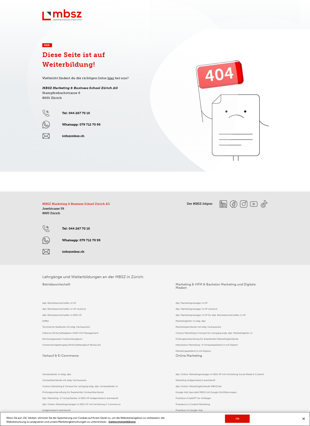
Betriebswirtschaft (141, 16)
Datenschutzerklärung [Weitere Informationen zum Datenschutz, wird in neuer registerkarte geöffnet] (122, 421)
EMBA (45, 321)
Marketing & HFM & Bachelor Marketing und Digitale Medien (122, 286)
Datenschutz (83, 409)
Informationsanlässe (243, 7)
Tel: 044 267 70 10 (76, 113)
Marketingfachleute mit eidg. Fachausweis (122, 333)
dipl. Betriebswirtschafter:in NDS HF (62, 315)
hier (111, 78)
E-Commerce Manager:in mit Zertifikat (177, 381)
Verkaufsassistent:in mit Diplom (173, 369)
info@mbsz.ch (73, 136)
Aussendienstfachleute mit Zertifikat (175, 374)
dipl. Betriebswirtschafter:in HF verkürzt (64, 309)
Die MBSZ (261, 16)
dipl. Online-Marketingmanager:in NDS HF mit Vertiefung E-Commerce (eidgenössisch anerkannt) (181, 357)
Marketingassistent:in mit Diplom (117, 374)
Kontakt (176, 7)
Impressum (49, 409)
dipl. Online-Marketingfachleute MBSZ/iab (236, 321)
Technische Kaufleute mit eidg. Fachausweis (66, 327)
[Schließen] (303, 418)
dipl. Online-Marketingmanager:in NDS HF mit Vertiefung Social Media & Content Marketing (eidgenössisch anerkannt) (238, 309)
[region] (155, 419)
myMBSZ (263, 7)
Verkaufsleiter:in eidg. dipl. (170, 303)
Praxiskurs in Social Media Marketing (232, 363)
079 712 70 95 (89, 124)
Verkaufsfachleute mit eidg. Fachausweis (178, 309)
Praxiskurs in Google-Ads (226, 351)
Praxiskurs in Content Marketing (230, 344)
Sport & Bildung (207, 7)
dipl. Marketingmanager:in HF (115, 303)
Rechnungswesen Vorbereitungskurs (62, 344)
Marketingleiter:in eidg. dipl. (114, 327)
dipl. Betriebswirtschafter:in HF (59, 303)
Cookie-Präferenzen (179, 409)
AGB (144, 409)
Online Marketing (235, 16)
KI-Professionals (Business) (227, 357)
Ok (237, 418)
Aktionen (190, 7)
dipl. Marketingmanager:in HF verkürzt (120, 309)
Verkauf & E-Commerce (199, 16)
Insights (224, 7)
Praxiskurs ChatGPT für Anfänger (231, 339)
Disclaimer (116, 409)
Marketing (168, 16)
